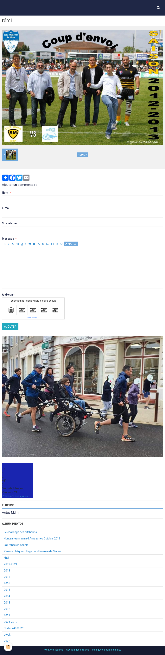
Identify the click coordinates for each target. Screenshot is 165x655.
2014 (7, 596)
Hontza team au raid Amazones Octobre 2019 (32, 538)
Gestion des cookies (77, 649)
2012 (7, 609)
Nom (5, 192)
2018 (7, 570)
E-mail (6, 208)
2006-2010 (10, 621)
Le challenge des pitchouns (20, 532)
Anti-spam (8, 294)
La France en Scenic (16, 544)
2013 (7, 602)
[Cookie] (8, 647)
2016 (7, 583)
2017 (7, 576)
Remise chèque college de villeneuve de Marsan (33, 551)
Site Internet (10, 223)
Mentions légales (53, 649)
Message (8, 238)
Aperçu (71, 244)
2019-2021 (10, 564)
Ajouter (10, 326)
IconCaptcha (32, 318)
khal (6, 557)
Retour (82, 154)
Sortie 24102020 (14, 628)
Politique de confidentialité (106, 649)
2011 (7, 615)
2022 (7, 641)
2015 (7, 589)
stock (7, 634)
